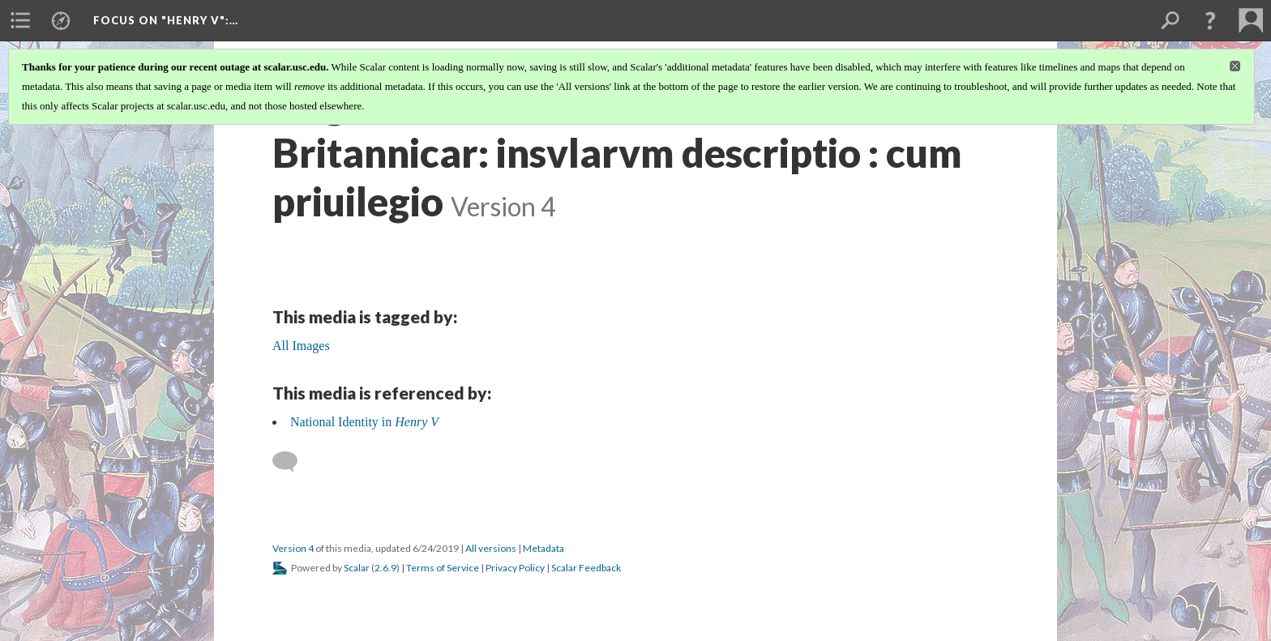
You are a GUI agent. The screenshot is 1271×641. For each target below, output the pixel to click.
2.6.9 (385, 568)
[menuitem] (20, 20)
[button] (1210, 20)
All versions (490, 548)
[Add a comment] (292, 461)
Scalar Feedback (586, 568)
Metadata (543, 548)
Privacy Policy (515, 568)
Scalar (357, 568)
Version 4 (293, 548)
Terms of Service (442, 568)
